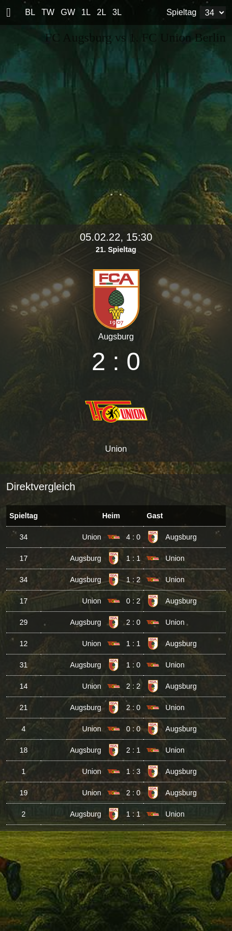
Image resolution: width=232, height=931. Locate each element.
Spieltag (181, 12)
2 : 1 (133, 750)
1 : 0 (133, 665)
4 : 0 (133, 537)
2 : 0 (133, 622)
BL (30, 12)
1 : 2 (133, 579)
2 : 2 (133, 686)
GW (67, 12)
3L (117, 12)
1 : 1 (133, 558)
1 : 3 (133, 771)
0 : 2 (133, 601)
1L (86, 12)
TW (48, 12)
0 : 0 (133, 729)
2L (101, 12)
